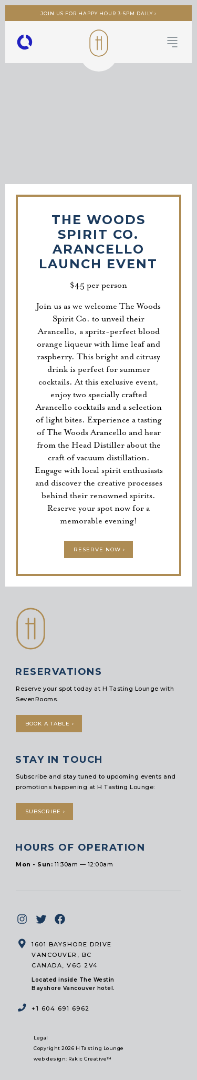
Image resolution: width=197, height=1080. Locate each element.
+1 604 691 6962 (61, 1008)
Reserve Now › (99, 549)
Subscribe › (45, 811)
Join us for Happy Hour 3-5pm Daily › (98, 13)
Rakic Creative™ (90, 1059)
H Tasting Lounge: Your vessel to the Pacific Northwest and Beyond (98, 43)
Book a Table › (49, 723)
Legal (41, 1038)
